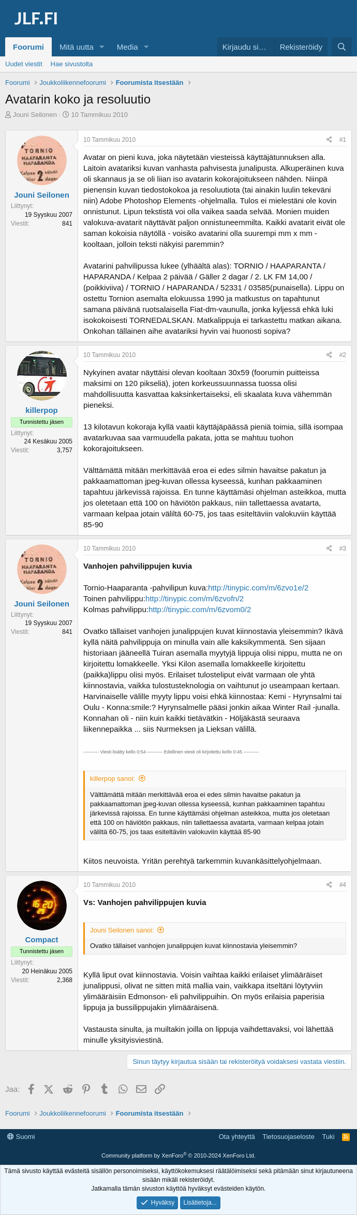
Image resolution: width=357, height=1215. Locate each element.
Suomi (21, 1136)
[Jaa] (329, 140)
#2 (342, 355)
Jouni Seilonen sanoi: (122, 930)
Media (127, 46)
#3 (342, 548)
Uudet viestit (23, 64)
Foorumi (28, 46)
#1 (342, 139)
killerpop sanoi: (112, 778)
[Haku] (342, 46)
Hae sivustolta (72, 64)
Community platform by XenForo (178, 1155)
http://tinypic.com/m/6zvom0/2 (199, 609)
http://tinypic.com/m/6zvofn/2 (194, 598)
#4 (342, 884)
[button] (102, 46)
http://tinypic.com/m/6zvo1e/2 (258, 587)
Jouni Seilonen (35, 114)
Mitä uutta (77, 46)
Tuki (328, 1136)
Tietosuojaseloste (288, 1136)
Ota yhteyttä (237, 1136)
